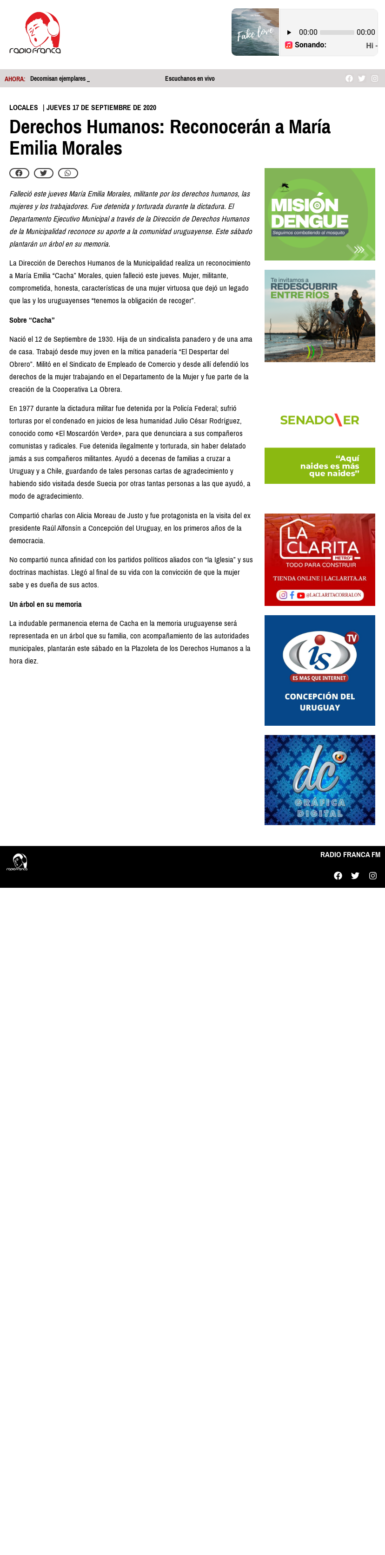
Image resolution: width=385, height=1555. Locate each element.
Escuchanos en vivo (190, 79)
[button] (19, 173)
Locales (23, 107)
